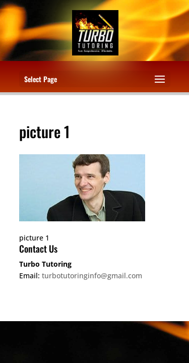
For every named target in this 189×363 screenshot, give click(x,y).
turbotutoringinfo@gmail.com (92, 275)
